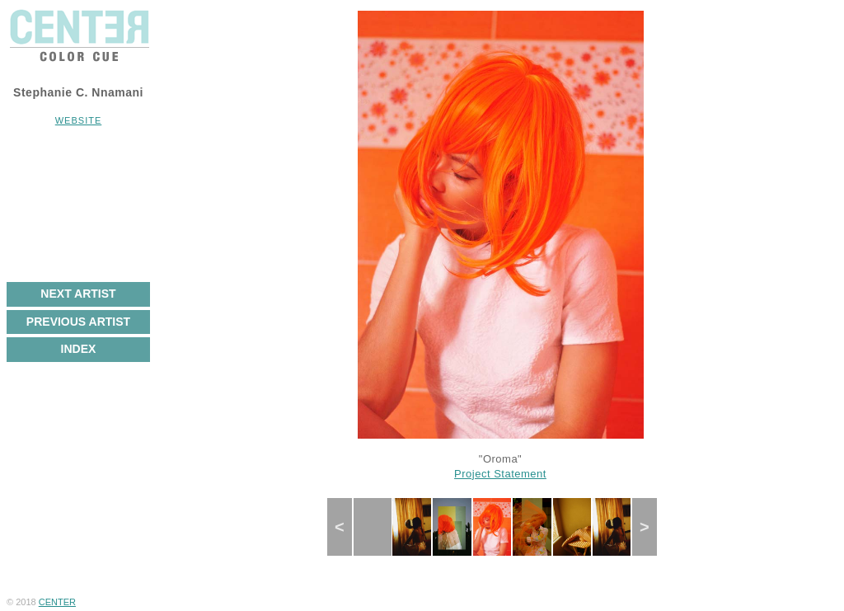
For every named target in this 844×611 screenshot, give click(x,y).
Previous (347, 527)
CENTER (57, 602)
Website (78, 120)
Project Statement (500, 474)
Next (650, 527)
